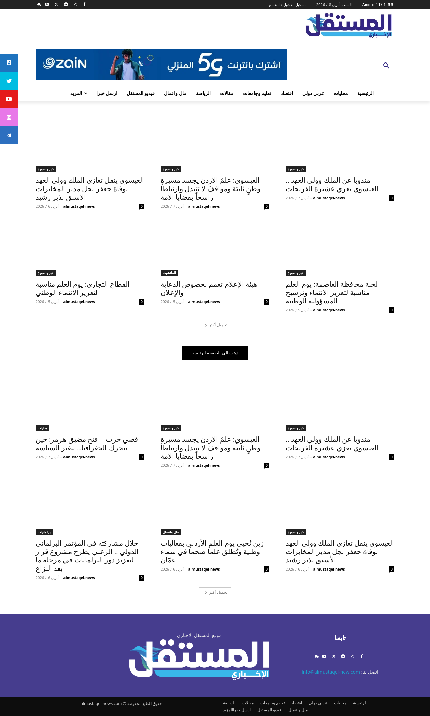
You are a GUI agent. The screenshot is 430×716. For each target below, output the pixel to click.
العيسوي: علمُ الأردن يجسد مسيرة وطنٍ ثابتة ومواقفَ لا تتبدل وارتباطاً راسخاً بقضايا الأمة (210, 188)
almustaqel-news (329, 197)
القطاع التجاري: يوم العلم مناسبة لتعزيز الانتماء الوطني (83, 288)
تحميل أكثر (216, 325)
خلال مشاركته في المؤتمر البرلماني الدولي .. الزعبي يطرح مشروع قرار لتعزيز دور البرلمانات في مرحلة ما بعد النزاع (87, 556)
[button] (386, 66)
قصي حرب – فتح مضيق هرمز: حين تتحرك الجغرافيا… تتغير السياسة (87, 443)
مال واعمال (171, 532)
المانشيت (169, 272)
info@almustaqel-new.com (331, 672)
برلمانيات (44, 532)
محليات (42, 428)
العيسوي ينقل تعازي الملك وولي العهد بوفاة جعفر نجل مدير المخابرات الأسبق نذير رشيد (90, 188)
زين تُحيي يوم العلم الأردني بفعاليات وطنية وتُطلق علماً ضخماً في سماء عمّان (212, 551)
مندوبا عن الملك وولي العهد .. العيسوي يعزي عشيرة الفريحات (332, 184)
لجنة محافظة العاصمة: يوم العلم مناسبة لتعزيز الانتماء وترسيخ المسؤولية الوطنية (332, 292)
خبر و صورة (296, 169)
